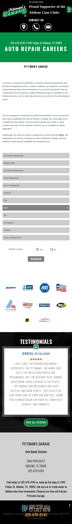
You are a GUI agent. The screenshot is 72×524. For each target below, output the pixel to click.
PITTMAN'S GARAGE (36, 66)
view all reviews (36, 424)
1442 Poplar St (35, 43)
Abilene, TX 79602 (52, 43)
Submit (36, 259)
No (55, 249)
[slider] (36, 361)
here (61, 135)
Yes (41, 249)
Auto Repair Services (36, 453)
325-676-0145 (17, 43)
